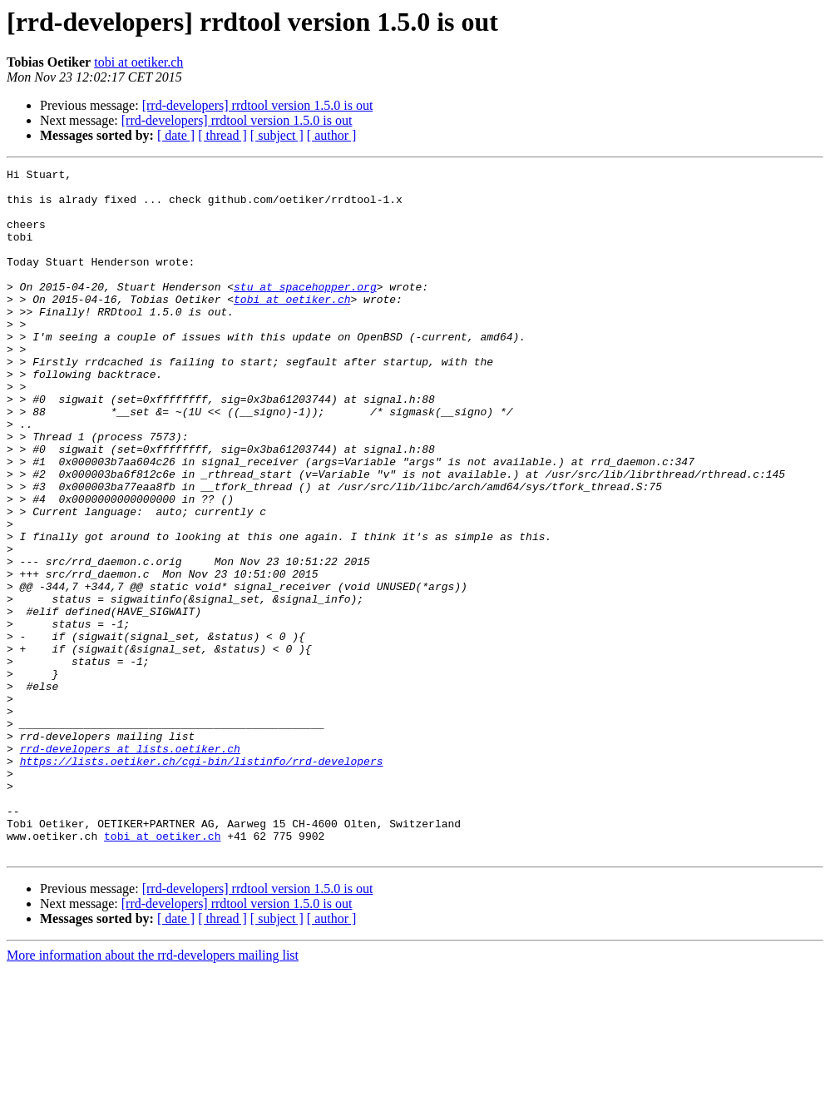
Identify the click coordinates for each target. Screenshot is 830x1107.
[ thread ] (222, 135)
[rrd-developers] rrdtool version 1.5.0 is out (257, 105)
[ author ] (332, 135)
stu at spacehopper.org (305, 311)
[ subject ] (277, 135)
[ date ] (176, 135)
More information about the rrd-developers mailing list (153, 1092)
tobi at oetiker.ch (138, 62)
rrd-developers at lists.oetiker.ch (130, 865)
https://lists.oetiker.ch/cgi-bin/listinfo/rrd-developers (201, 880)
